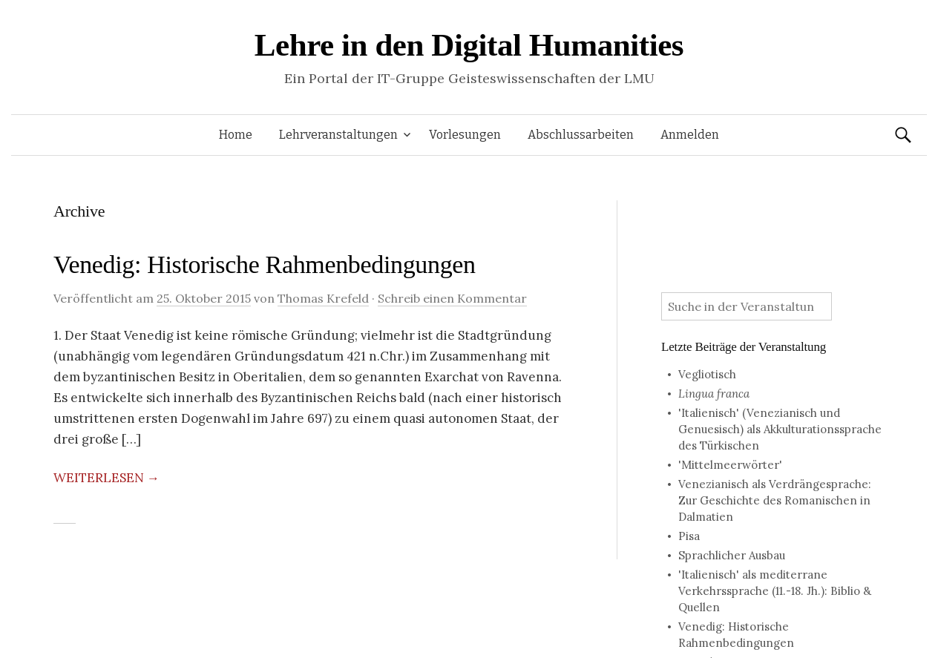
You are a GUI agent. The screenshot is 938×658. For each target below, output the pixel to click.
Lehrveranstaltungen (338, 135)
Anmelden (689, 135)
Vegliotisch (707, 374)
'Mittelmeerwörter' (730, 465)
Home (235, 135)
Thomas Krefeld (323, 298)
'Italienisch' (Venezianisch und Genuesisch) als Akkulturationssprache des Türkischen (780, 429)
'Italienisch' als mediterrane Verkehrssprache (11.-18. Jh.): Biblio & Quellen (774, 590)
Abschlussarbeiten (581, 135)
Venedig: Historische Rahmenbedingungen (264, 264)
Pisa (689, 536)
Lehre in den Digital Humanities (469, 44)
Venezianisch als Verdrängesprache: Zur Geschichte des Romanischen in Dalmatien (774, 500)
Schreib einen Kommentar (452, 298)
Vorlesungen (465, 135)
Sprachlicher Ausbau (731, 555)
